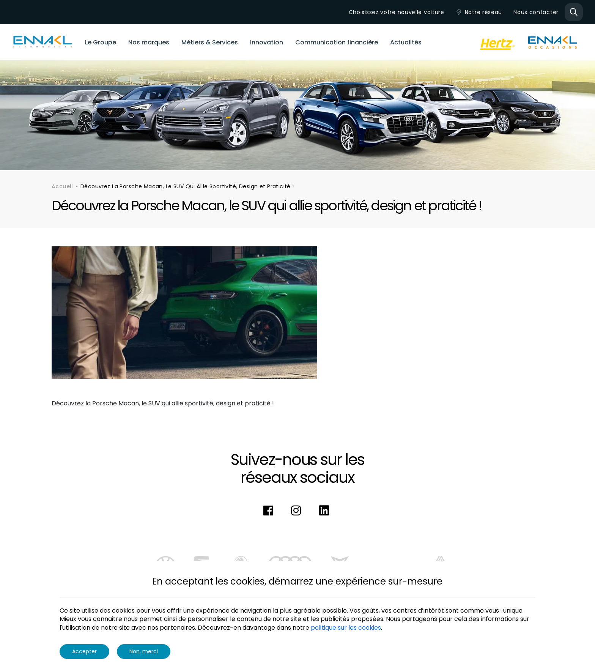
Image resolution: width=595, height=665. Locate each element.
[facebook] (269, 511)
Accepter (84, 651)
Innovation (266, 42)
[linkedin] (325, 511)
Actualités (406, 42)
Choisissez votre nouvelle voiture (396, 12)
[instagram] (297, 511)
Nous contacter (536, 12)
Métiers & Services (209, 42)
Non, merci (143, 651)
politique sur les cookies (346, 627)
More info (398, 628)
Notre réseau (479, 12)
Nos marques (148, 42)
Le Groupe (100, 42)
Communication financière (336, 42)
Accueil (62, 186)
